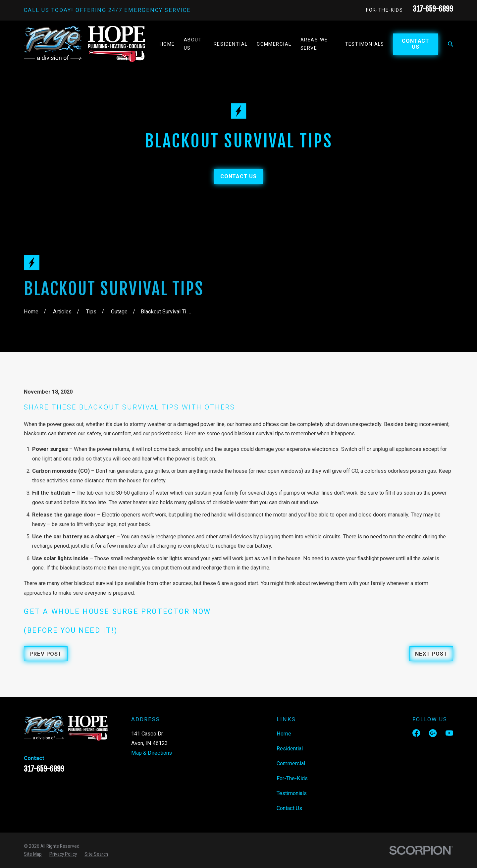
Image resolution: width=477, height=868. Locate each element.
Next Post (431, 654)
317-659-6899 (433, 8)
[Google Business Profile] (433, 733)
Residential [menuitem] (231, 44)
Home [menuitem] (167, 44)
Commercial (291, 763)
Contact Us (415, 44)
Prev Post (45, 654)
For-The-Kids (384, 10)
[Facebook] (416, 733)
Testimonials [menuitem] (364, 44)
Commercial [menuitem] (274, 44)
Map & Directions (151, 753)
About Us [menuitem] (193, 44)
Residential (290, 748)
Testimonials (292, 793)
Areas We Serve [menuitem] (314, 44)
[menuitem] (33, 854)
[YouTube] (449, 733)
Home (284, 734)
